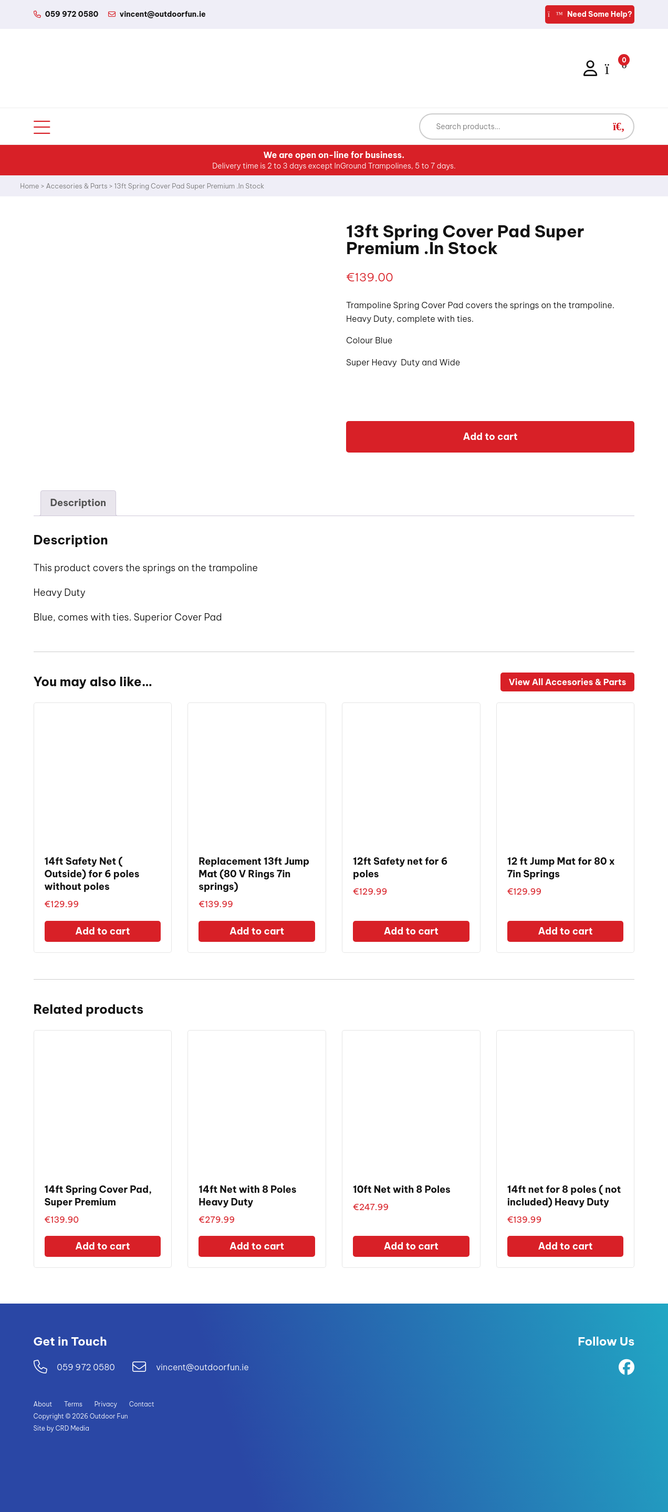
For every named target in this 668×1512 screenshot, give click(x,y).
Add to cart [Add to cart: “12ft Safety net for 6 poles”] (411, 931)
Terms (73, 1404)
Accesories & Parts (77, 186)
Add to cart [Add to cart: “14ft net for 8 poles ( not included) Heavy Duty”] (565, 1246)
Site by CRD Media (61, 1428)
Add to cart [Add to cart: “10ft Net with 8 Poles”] (411, 1246)
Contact (141, 1404)
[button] (619, 126)
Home (29, 186)
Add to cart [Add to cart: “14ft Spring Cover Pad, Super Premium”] (102, 1246)
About (43, 1404)
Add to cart (490, 436)
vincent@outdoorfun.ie (202, 1367)
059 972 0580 (86, 1367)
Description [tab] (78, 503)
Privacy (106, 1404)
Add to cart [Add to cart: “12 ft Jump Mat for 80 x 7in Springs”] (565, 931)
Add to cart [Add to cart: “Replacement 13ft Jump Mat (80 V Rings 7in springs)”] (256, 931)
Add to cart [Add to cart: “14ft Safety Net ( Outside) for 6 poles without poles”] (102, 931)
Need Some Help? (590, 14)
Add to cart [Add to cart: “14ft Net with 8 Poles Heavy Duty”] (256, 1246)
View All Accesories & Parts (568, 682)
